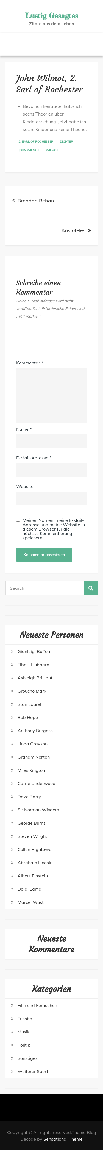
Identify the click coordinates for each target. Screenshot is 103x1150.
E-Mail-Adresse (33, 457)
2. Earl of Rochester (35, 142)
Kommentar (29, 363)
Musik (23, 1031)
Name (24, 429)
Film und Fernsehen (37, 1005)
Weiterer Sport (33, 1071)
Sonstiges (28, 1058)
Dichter (66, 142)
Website (25, 486)
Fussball (26, 1018)
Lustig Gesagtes (51, 15)
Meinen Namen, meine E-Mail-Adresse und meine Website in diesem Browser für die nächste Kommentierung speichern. (54, 529)
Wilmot (52, 150)
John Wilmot (28, 150)
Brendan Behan (36, 200)
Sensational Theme (63, 1139)
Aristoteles (73, 230)
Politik (24, 1045)
